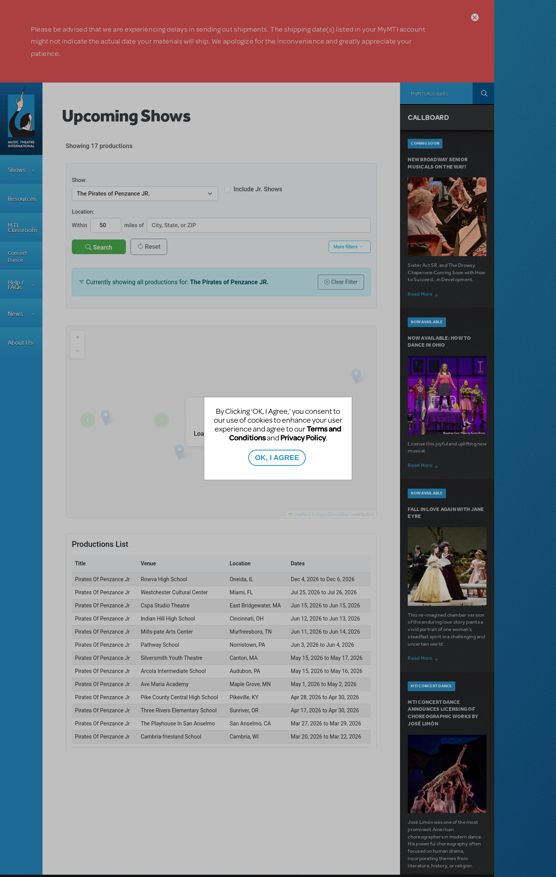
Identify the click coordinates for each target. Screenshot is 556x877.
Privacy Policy (303, 437)
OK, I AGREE (277, 458)
